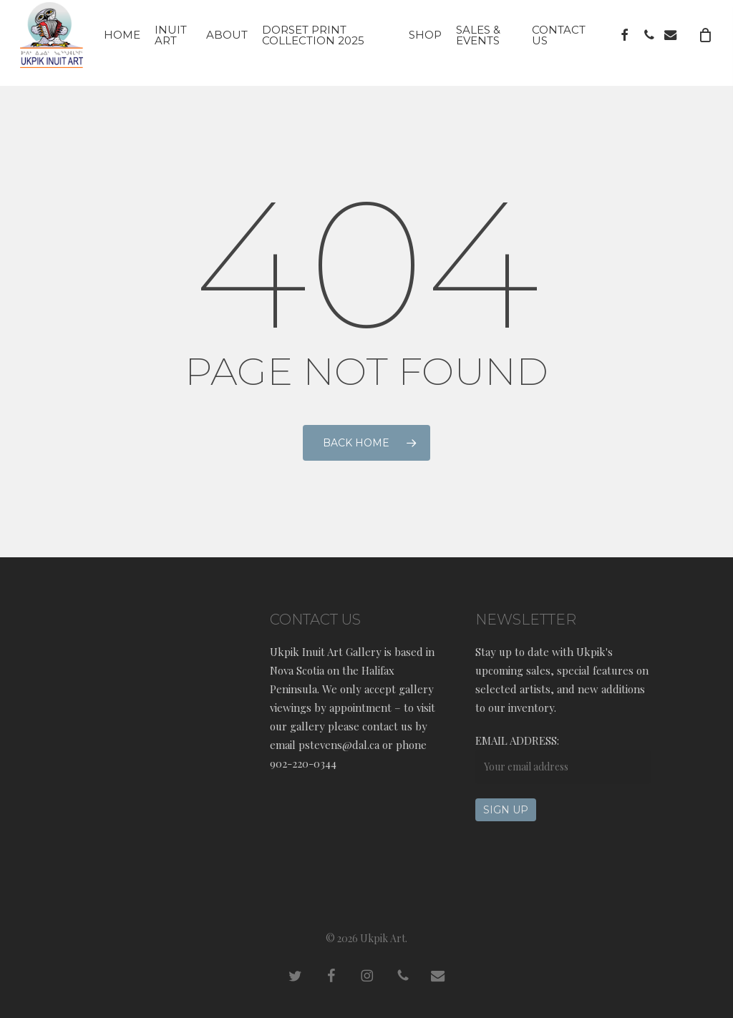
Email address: (517, 740)
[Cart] (705, 43)
